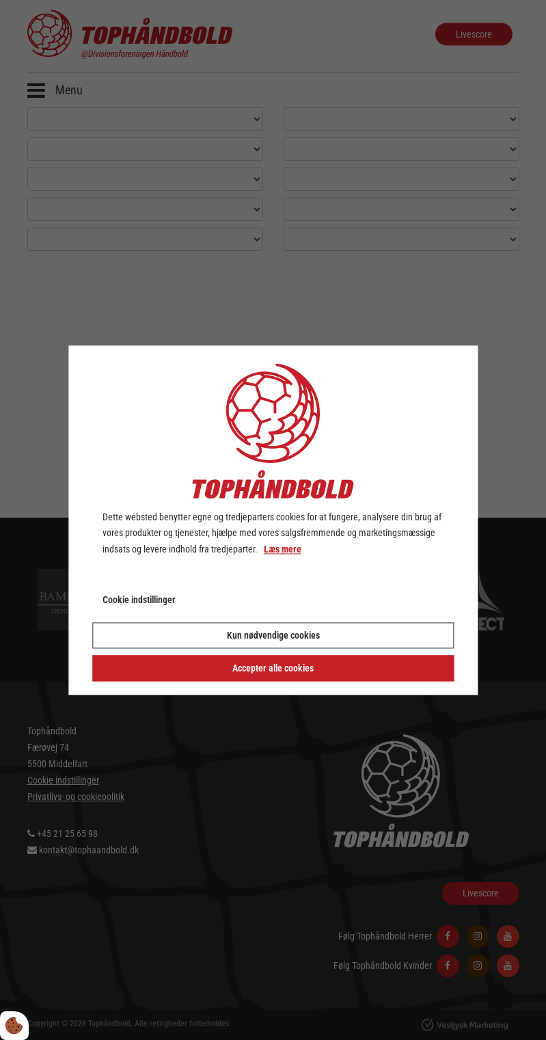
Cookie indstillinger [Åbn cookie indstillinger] (139, 599)
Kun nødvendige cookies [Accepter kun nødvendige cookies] (273, 635)
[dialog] (273, 520)
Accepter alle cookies (273, 668)
